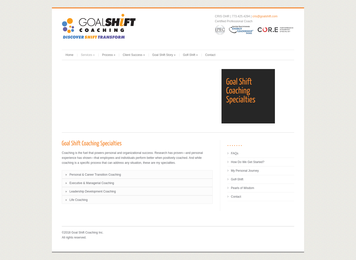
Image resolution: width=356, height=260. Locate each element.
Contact (210, 55)
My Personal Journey (245, 170)
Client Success (134, 55)
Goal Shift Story (164, 55)
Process (108, 55)
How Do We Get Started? (247, 162)
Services (88, 55)
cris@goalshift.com (265, 16)
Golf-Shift (190, 55)
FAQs (234, 153)
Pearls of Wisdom (242, 188)
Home (69, 55)
